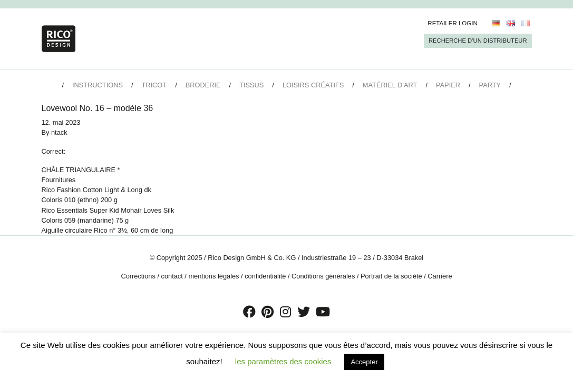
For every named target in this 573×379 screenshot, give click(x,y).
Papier (448, 85)
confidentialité (265, 276)
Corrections (138, 276)
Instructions (97, 85)
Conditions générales (323, 276)
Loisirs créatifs (313, 85)
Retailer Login (453, 23)
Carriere (440, 276)
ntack (59, 132)
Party (490, 85)
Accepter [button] (364, 362)
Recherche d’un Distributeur (478, 40)
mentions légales (213, 276)
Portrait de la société (391, 276)
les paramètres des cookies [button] (283, 361)
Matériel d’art (390, 85)
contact (172, 276)
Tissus (251, 85)
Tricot (154, 85)
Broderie (203, 85)
